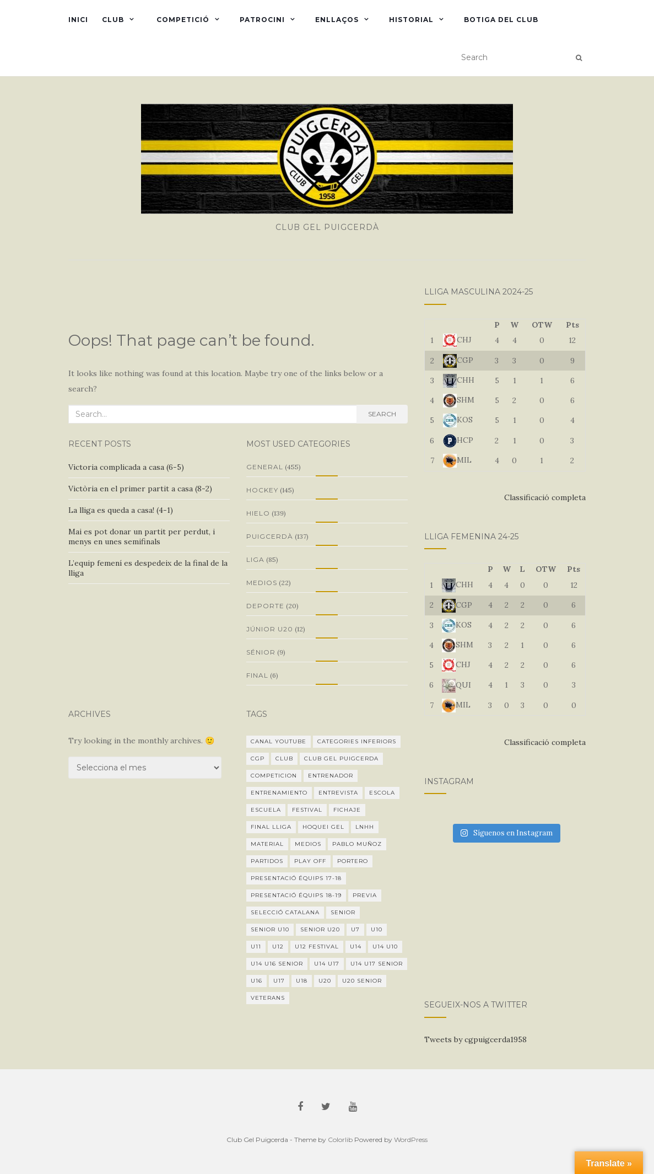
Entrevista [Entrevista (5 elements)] (338, 792)
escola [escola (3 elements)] (382, 792)
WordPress (411, 1139)
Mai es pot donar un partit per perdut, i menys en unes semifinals (141, 536)
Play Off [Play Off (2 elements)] (310, 861)
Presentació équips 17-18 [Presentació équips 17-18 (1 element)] (296, 878)
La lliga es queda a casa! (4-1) (120, 510)
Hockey (262, 490)
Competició (181, 19)
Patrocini (262, 19)
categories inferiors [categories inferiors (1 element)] (356, 741)
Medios (261, 582)
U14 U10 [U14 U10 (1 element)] (385, 946)
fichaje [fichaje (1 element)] (347, 809)
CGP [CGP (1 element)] (257, 758)
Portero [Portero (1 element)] (352, 861)
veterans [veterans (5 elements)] (268, 997)
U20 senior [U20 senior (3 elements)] (362, 980)
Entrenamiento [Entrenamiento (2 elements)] (279, 792)
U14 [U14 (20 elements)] (355, 946)
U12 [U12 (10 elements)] (278, 946)
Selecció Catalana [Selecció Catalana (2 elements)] (285, 912)
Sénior (260, 652)
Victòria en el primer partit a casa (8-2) (140, 489)
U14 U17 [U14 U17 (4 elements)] (326, 963)
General (264, 467)
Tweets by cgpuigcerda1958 (475, 1039)
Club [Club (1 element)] (284, 758)
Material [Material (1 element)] (267, 844)
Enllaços (337, 19)
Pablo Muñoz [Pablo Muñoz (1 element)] (357, 844)
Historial (411, 19)
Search (382, 414)
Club (113, 19)
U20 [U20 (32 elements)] (324, 980)
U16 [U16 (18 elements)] (256, 980)
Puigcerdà (269, 536)
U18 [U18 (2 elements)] (301, 980)
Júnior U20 (269, 629)
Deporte (265, 606)
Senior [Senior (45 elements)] (343, 912)
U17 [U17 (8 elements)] (279, 980)
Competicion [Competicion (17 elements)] (274, 775)
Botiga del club (501, 19)
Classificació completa (545, 497)
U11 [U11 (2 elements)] (256, 946)
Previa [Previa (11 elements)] (365, 895)
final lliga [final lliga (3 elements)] (271, 826)
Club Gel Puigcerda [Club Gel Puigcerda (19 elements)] (341, 758)
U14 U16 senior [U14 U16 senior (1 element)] (277, 963)
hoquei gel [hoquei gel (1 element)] (323, 826)
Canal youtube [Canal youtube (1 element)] (278, 741)
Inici (78, 19)
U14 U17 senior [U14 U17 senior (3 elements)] (376, 963)
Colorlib (340, 1139)
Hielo (258, 513)
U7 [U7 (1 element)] (355, 929)
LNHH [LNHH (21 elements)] (364, 826)
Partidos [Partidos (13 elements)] (267, 861)
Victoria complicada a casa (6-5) (126, 467)
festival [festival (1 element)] (307, 809)
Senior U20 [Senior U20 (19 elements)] (320, 929)
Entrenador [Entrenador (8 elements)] (330, 775)
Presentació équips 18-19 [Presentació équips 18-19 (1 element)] (296, 895)
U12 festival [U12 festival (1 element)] (317, 946)
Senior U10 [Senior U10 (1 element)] (270, 929)
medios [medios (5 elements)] (308, 844)
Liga (255, 559)
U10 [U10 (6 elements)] (376, 929)
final (257, 675)
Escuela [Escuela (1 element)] (266, 809)
